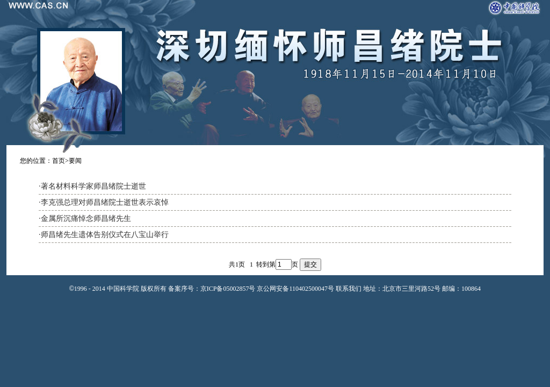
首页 (58, 160)
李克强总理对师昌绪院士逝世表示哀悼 (105, 202)
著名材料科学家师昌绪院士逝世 (93, 186)
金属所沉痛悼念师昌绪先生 (86, 218)
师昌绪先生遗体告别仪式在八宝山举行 (105, 235)
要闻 (75, 160)
